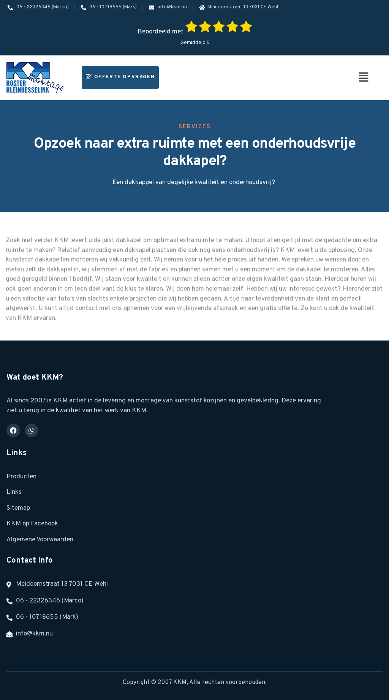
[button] (364, 77)
